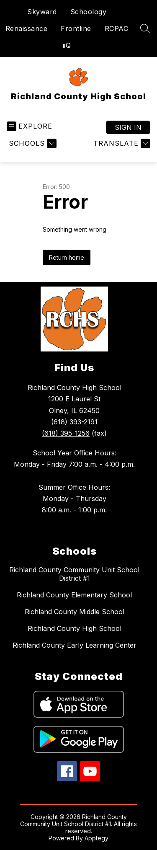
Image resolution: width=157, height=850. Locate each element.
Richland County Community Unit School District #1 (74, 574)
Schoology (88, 12)
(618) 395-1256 (66, 433)
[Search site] (145, 28)
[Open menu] (29, 126)
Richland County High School (74, 628)
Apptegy (96, 838)
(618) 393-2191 (74, 422)
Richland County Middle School (74, 611)
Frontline (76, 28)
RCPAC (117, 28)
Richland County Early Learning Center (74, 645)
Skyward (42, 12)
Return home (66, 257)
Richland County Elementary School (74, 595)
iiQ (67, 45)
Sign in (128, 127)
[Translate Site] (120, 143)
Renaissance (26, 28)
